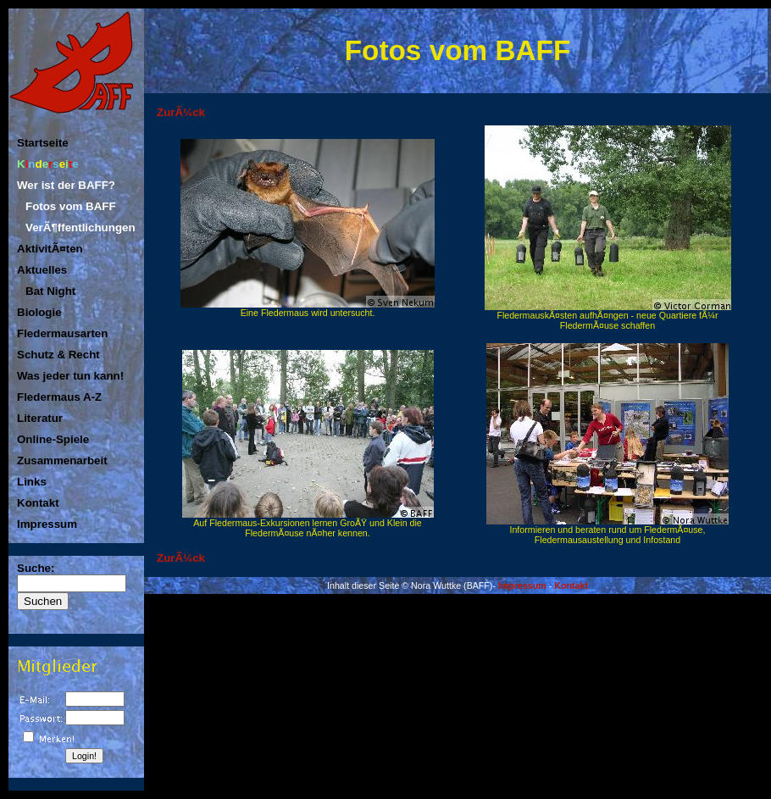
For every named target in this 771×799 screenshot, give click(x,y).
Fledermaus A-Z (59, 397)
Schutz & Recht (58, 354)
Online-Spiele (53, 439)
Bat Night (50, 291)
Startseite (43, 142)
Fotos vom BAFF (70, 206)
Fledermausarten (62, 333)
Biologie (39, 312)
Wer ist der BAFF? (66, 185)
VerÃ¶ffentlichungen (80, 227)
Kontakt (38, 503)
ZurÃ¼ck (181, 112)
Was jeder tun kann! (70, 375)
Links (32, 481)
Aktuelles (42, 270)
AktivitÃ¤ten (50, 248)
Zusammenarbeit (62, 460)
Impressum (47, 524)
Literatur (40, 418)
